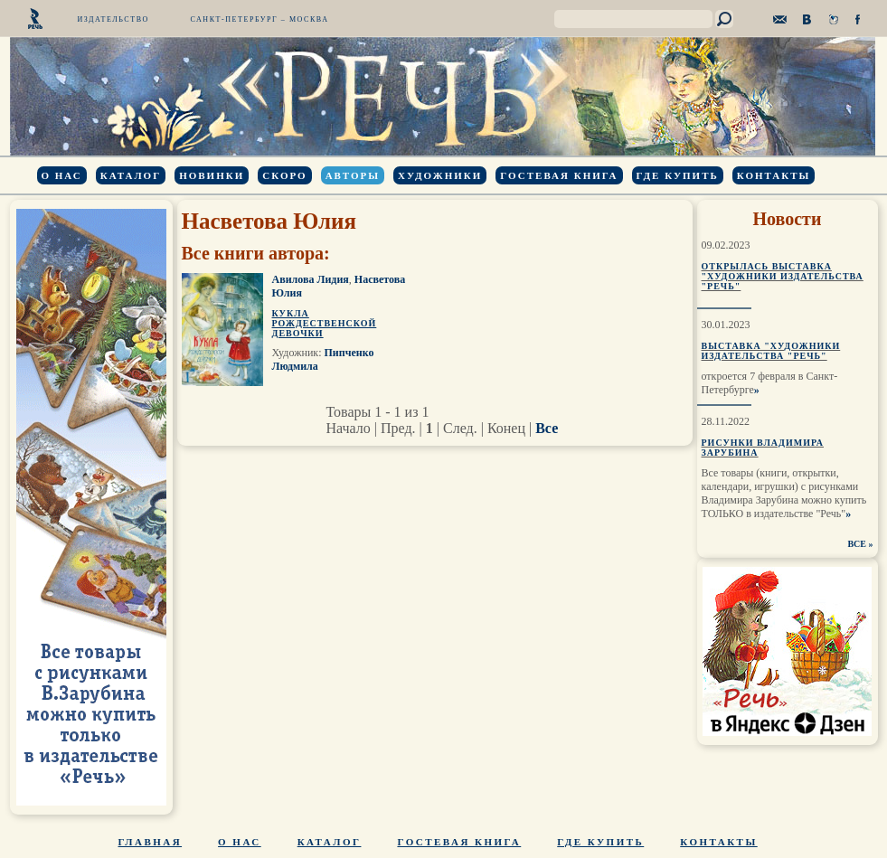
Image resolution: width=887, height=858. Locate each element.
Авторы (353, 175)
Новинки (211, 175)
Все (546, 428)
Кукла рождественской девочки (324, 323)
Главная (150, 841)
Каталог (130, 175)
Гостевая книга (559, 175)
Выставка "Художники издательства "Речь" (771, 351)
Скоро (284, 175)
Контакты (774, 175)
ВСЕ (856, 544)
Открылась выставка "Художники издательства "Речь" (782, 276)
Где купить (678, 175)
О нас (62, 175)
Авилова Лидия (310, 279)
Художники (440, 175)
